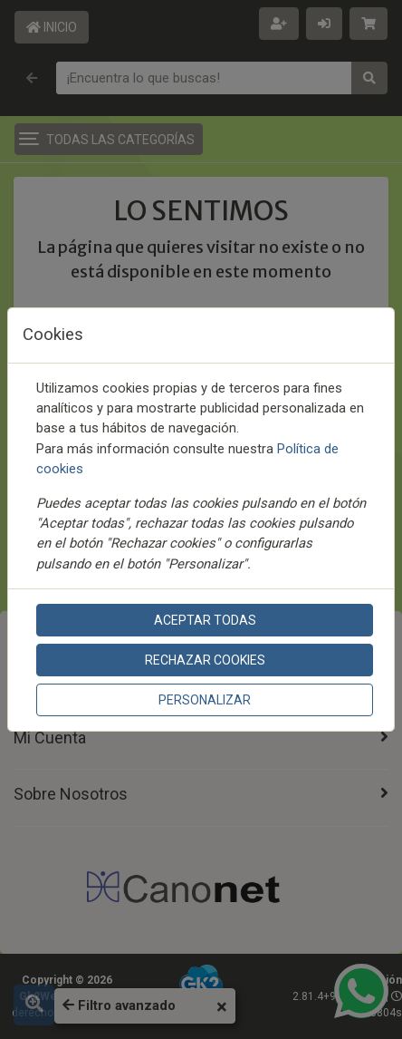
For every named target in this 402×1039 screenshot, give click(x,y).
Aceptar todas (205, 620)
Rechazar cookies (205, 660)
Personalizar (204, 700)
